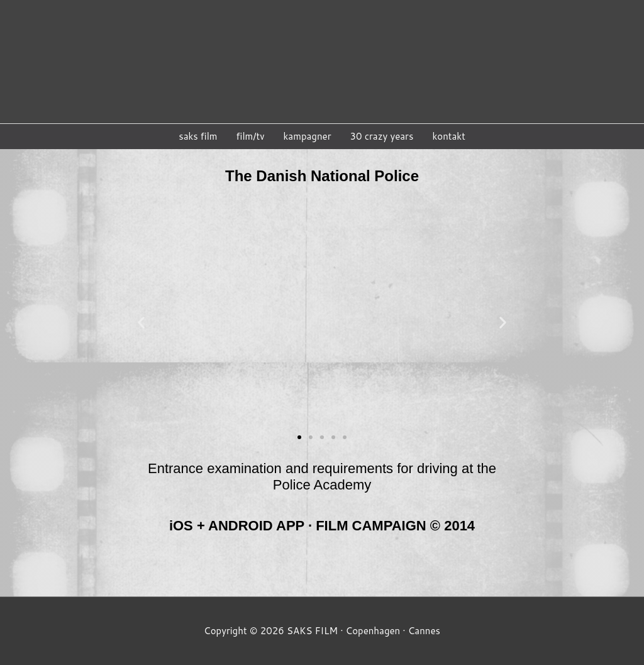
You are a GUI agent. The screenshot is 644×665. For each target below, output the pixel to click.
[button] (299, 439)
